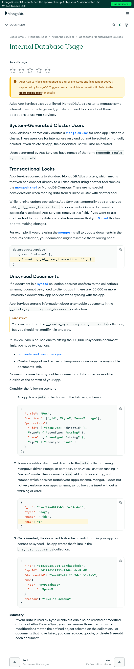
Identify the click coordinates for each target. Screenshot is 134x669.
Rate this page (18, 62)
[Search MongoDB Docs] (114, 25)
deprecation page (30, 92)
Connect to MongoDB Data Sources (101, 36)
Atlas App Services (63, 36)
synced (42, 284)
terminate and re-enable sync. (40, 354)
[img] (13, 70)
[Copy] (120, 249)
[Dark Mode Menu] (126, 25)
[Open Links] (127, 13)
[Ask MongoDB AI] (120, 25)
